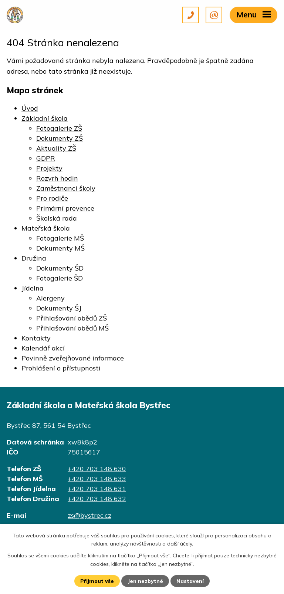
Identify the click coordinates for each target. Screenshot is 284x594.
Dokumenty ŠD (60, 268)
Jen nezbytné (145, 581)
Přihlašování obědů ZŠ (71, 318)
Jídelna (32, 288)
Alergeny (50, 298)
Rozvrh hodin (57, 178)
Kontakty (36, 338)
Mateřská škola (45, 228)
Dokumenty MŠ (60, 248)
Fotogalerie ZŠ (59, 128)
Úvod (29, 108)
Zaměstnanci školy (65, 188)
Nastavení (190, 581)
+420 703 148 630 (97, 468)
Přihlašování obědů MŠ (72, 328)
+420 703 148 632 (97, 498)
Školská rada (56, 218)
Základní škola (44, 118)
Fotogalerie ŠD (59, 278)
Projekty (49, 168)
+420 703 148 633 (97, 478)
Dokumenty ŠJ (58, 308)
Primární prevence (65, 208)
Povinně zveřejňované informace (72, 358)
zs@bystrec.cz (89, 515)
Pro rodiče (52, 198)
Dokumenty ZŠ (59, 138)
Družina (33, 258)
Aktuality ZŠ (56, 148)
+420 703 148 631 (97, 488)
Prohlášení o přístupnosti (61, 368)
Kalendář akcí (43, 348)
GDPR (45, 158)
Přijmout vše (97, 581)
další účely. (180, 543)
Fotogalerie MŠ (60, 238)
